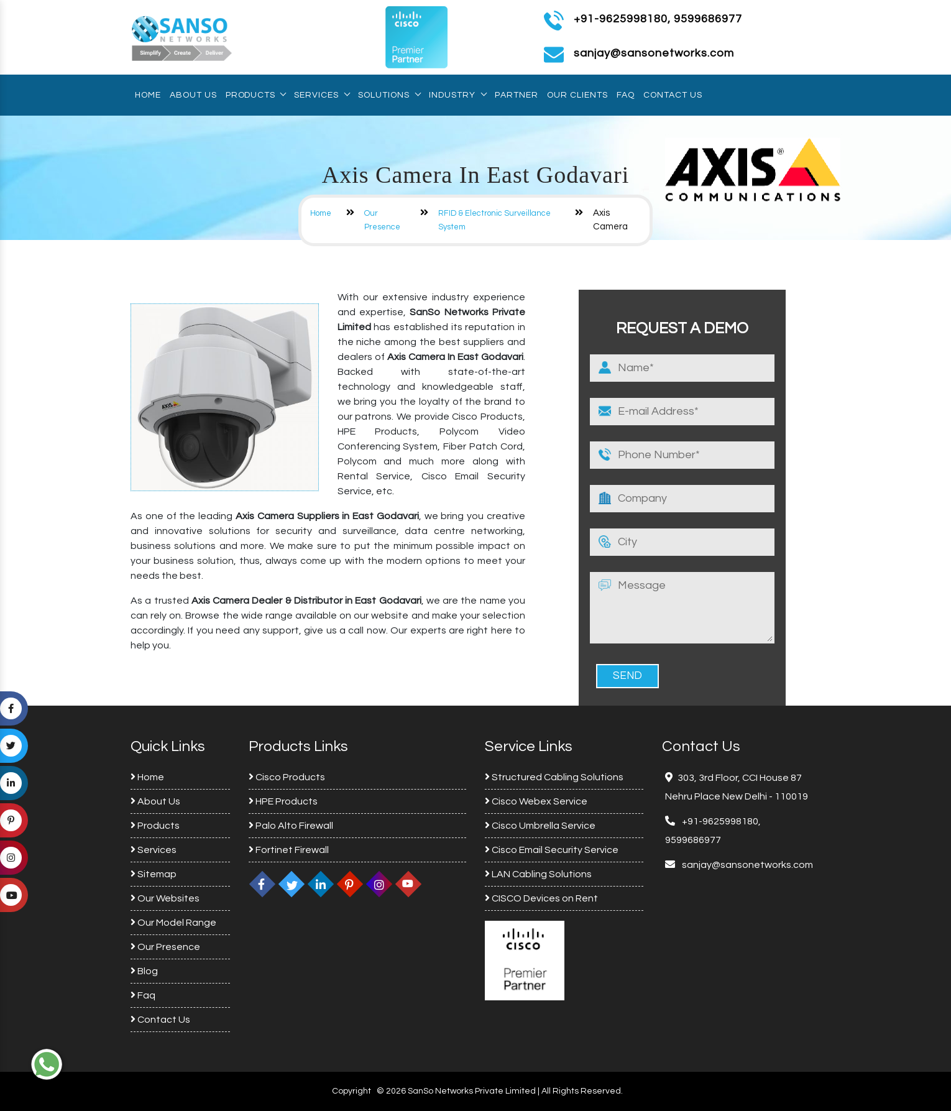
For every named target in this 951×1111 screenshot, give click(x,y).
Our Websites (165, 898)
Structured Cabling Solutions (554, 777)
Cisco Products (287, 777)
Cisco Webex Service (536, 801)
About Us (193, 95)
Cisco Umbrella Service (540, 826)
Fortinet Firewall (289, 850)
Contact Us (672, 95)
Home (148, 95)
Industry (457, 95)
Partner (516, 95)
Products (255, 95)
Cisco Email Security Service (551, 850)
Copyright (351, 1091)
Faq (626, 95)
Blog (144, 971)
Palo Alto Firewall (291, 826)
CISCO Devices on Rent (541, 898)
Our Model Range (173, 923)
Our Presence (165, 947)
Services (321, 95)
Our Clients (577, 95)
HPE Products (283, 801)
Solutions (389, 95)
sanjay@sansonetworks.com (746, 865)
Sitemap (154, 874)
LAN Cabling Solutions (538, 874)
